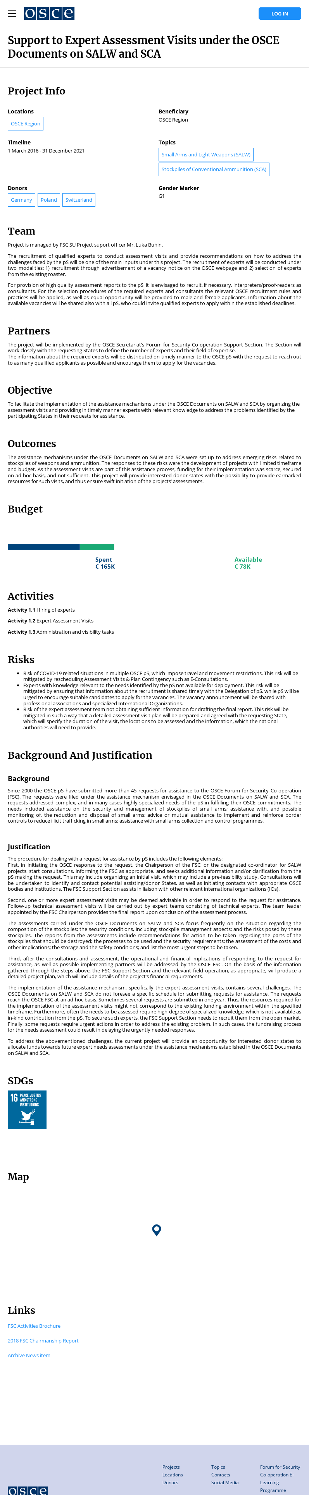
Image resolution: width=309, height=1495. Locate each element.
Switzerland (79, 199)
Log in (279, 13)
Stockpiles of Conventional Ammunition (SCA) (214, 169)
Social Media (225, 1482)
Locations (172, 1474)
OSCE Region (25, 123)
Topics (218, 1467)
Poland (49, 199)
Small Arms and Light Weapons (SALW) (206, 154)
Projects (171, 1467)
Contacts (220, 1474)
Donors (170, 1482)
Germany (21, 199)
